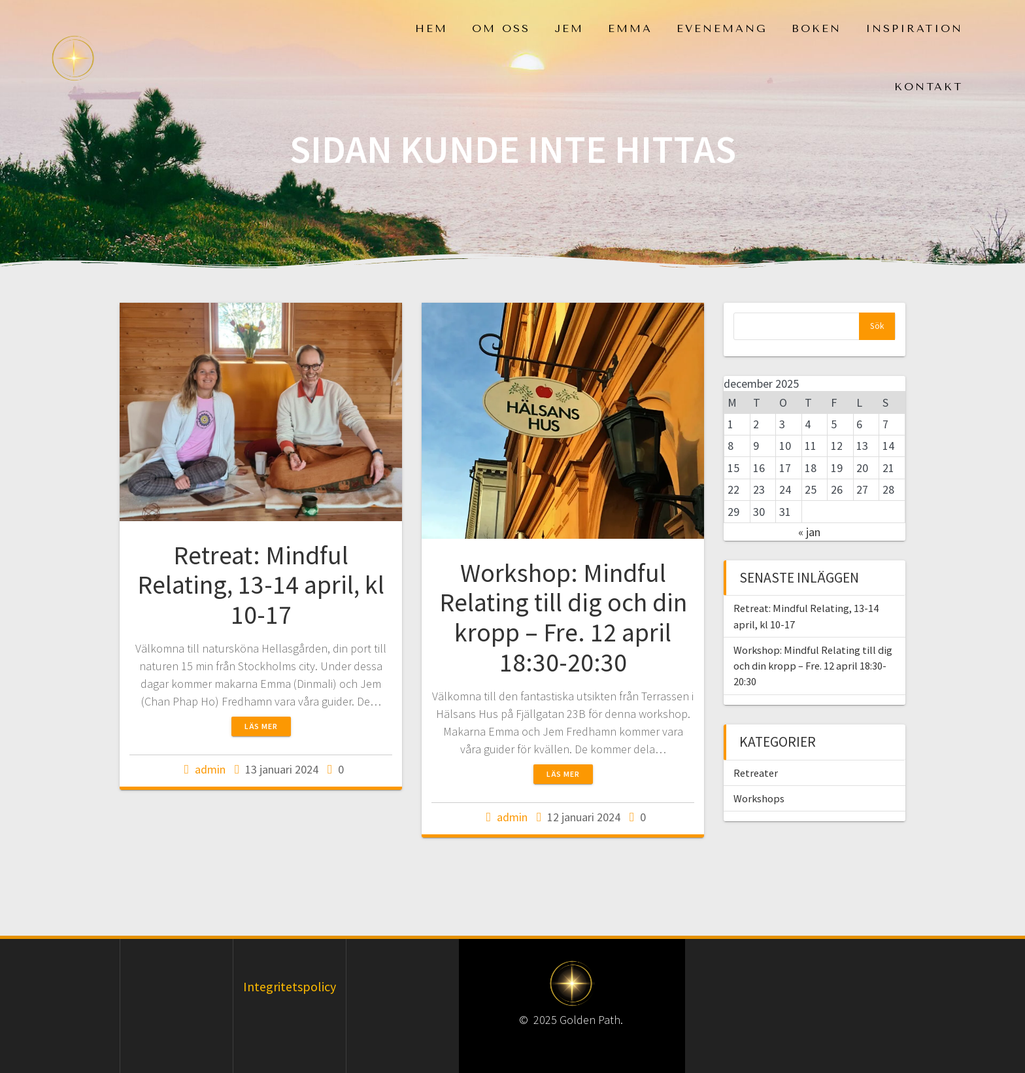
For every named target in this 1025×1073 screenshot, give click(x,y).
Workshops (758, 798)
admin (210, 769)
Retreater (755, 772)
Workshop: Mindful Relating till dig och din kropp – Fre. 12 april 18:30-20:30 (563, 617)
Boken (816, 28)
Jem (569, 28)
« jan (809, 531)
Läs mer (261, 726)
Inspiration (914, 28)
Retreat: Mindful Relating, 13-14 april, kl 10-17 (260, 585)
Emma (630, 28)
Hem (431, 28)
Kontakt (928, 86)
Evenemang (722, 28)
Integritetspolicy (289, 986)
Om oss (501, 28)
